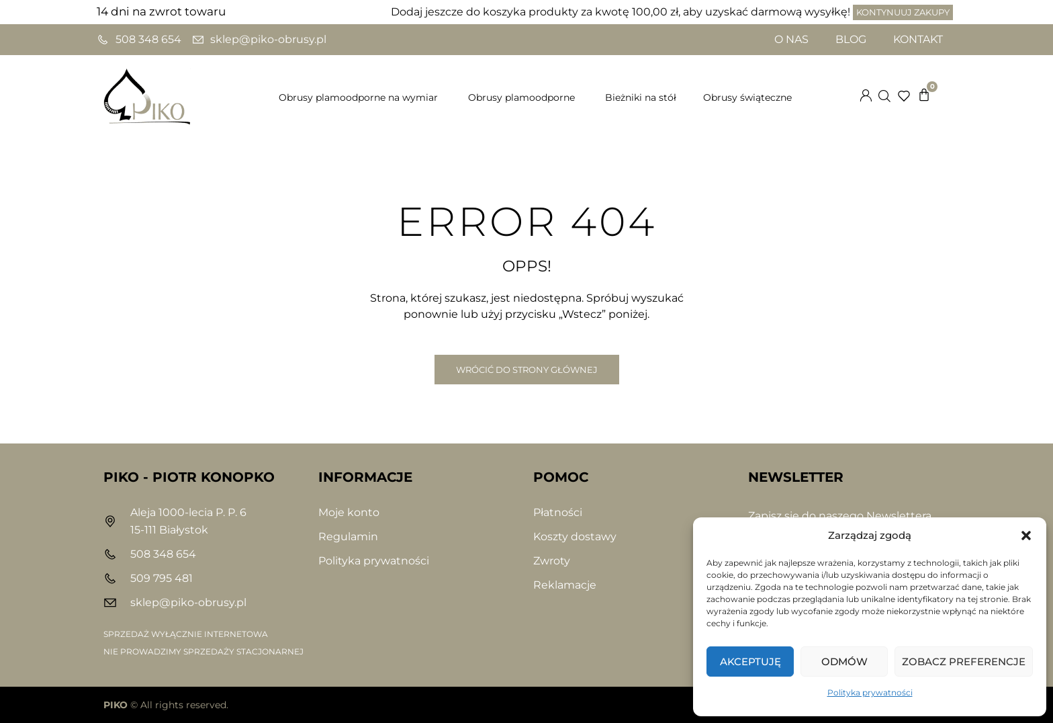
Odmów (844, 661)
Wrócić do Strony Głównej (527, 369)
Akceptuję (750, 661)
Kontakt (918, 39)
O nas (791, 39)
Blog (850, 39)
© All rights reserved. (165, 705)
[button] (1026, 535)
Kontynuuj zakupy (903, 12)
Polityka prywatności (870, 692)
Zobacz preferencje (963, 661)
